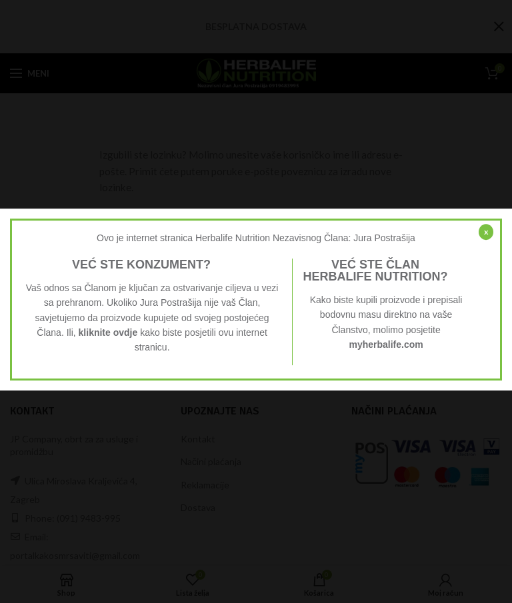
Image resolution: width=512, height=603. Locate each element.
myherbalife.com (386, 344)
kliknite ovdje (108, 332)
